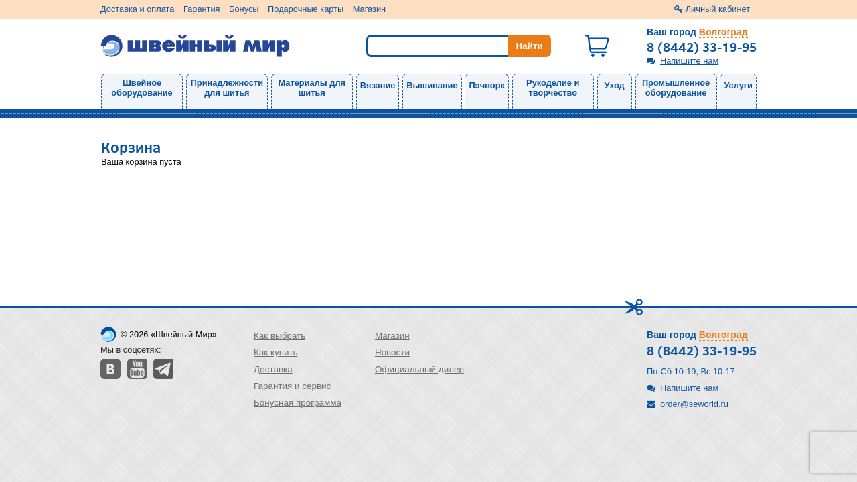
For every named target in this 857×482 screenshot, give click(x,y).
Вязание (378, 85)
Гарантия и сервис (292, 386)
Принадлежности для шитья (227, 88)
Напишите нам (689, 61)
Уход (615, 85)
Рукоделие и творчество (552, 88)
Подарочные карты (305, 9)
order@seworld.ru (694, 404)
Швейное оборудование (141, 88)
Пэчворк (486, 85)
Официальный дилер (419, 369)
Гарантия (201, 9)
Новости (392, 352)
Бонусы (243, 9)
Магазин (369, 9)
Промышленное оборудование (676, 88)
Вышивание (431, 85)
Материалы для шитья (312, 88)
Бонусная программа (297, 403)
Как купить (276, 352)
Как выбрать (279, 336)
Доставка (273, 369)
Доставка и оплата (137, 9)
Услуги (738, 85)
